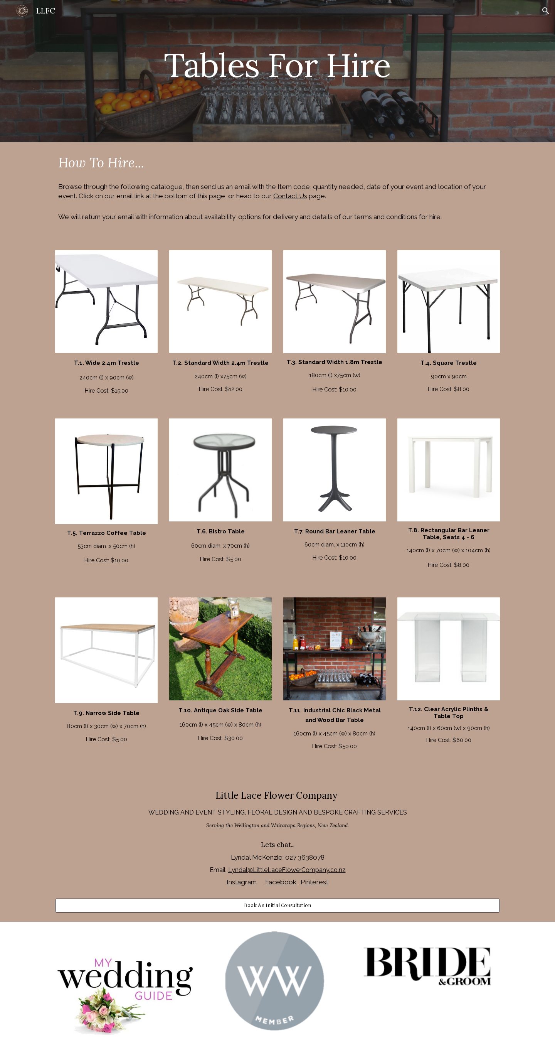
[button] (545, 11)
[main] (277, 71)
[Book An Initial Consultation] (278, 905)
